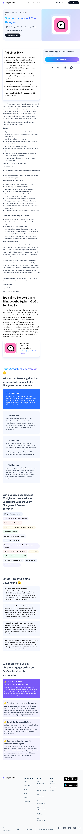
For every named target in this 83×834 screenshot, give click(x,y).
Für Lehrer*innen (41, 809)
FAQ (25, 789)
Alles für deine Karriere (36, 3)
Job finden (74, 3)
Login (25, 781)
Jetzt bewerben (13, 35)
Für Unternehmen (41, 802)
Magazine (27, 801)
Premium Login (53, 789)
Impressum (27, 785)
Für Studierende (40, 783)
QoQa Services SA (50, 55)
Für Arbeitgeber (61, 3)
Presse (26, 797)
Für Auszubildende (41, 796)
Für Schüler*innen (41, 789)
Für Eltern (40, 814)
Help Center (52, 783)
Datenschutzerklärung (46, 829)
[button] (52, 67)
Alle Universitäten (41, 819)
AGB (25, 793)
